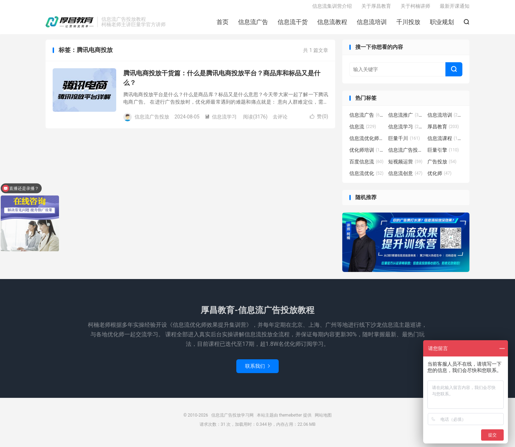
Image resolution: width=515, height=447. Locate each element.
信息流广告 (253, 25)
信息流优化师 (367, 144)
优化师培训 (367, 155)
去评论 (280, 122)
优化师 (439, 179)
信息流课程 (445, 144)
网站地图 (323, 420)
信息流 (362, 132)
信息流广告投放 (406, 155)
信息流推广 (406, 120)
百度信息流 (366, 167)
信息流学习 (221, 122)
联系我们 (257, 372)
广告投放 (442, 167)
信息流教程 (332, 25)
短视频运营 (405, 167)
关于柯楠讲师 (415, 9)
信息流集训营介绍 (332, 9)
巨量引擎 (443, 155)
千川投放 (408, 25)
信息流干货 (293, 25)
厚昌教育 (443, 132)
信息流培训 (372, 25)
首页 (223, 25)
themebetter (290, 420)
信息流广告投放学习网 (70, 25)
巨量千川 (404, 144)
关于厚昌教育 (376, 9)
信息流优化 (366, 179)
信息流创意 (405, 179)
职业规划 (442, 25)
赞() (319, 121)
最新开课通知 (454, 9)
